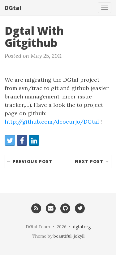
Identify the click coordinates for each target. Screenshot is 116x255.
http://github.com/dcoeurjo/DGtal (52, 121)
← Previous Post (29, 161)
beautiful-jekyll (69, 236)
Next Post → (92, 161)
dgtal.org (82, 227)
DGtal (13, 7)
